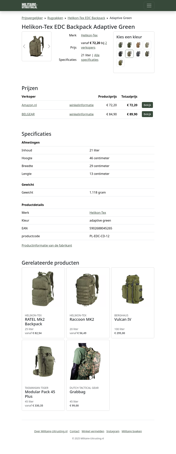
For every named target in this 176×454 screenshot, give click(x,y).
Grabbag (88, 390)
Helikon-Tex (89, 35)
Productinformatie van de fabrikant (47, 245)
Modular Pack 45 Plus (43, 392)
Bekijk (147, 105)
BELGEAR (28, 114)
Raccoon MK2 (88, 317)
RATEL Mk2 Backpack (43, 319)
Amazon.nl (29, 105)
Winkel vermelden (93, 431)
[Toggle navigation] (149, 5)
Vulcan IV (132, 317)
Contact (75, 431)
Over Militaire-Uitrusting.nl (51, 431)
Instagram (112, 431)
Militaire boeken (132, 431)
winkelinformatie (81, 105)
